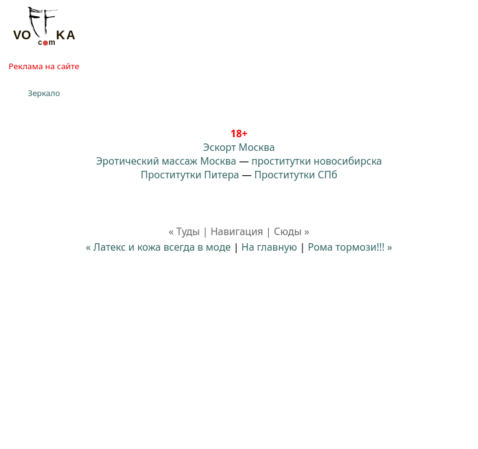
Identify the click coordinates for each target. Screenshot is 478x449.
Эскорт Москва (238, 147)
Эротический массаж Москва (166, 161)
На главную (269, 247)
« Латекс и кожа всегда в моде (158, 247)
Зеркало (44, 93)
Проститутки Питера (190, 174)
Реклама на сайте (44, 66)
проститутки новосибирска (316, 161)
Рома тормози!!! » (350, 247)
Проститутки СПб (296, 174)
